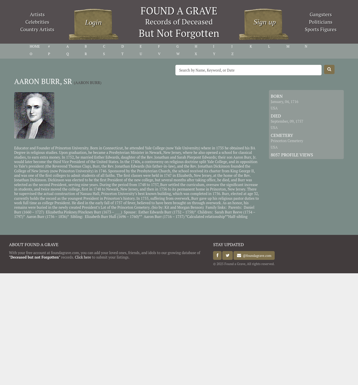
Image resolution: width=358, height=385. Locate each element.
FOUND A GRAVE (179, 10)
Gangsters (321, 14)
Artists (37, 14)
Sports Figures (321, 29)
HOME (35, 46)
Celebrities (37, 21)
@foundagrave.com (256, 255)
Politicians (321, 21)
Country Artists (37, 29)
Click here (83, 257)
